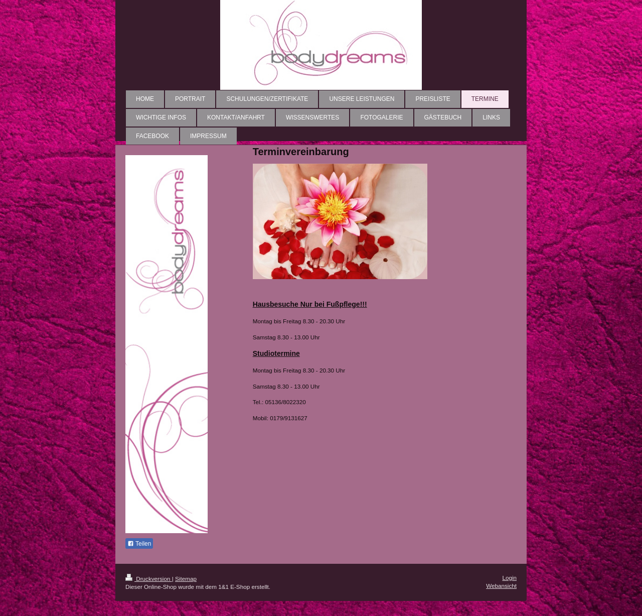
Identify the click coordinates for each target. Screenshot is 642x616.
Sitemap (186, 578)
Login (509, 577)
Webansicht (501, 585)
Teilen (139, 543)
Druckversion (148, 578)
